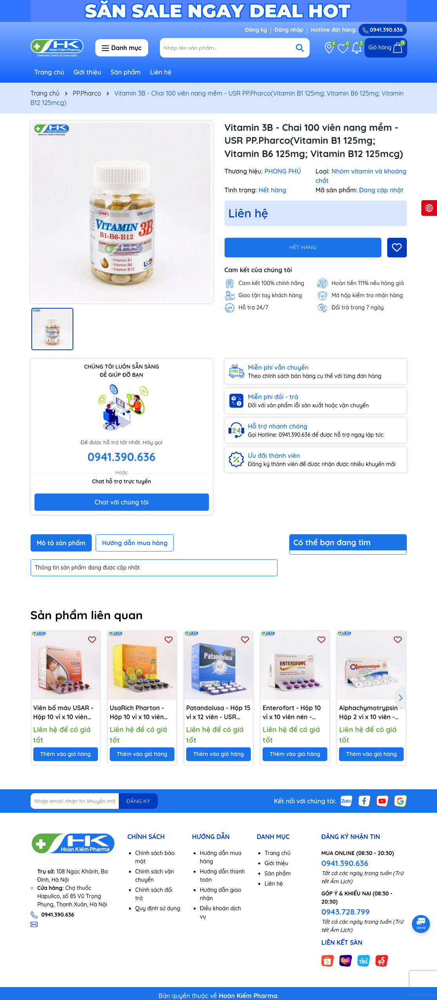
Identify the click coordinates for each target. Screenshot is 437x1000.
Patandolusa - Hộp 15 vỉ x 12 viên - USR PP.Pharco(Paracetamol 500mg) (218, 712)
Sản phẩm (126, 72)
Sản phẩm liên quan (87, 615)
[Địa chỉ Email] (94, 801)
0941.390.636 (344, 863)
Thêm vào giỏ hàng (65, 754)
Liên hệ (160, 72)
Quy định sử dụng (157, 908)
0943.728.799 (345, 912)
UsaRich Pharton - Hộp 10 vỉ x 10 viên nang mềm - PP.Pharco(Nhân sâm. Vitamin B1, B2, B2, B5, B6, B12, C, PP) (142, 712)
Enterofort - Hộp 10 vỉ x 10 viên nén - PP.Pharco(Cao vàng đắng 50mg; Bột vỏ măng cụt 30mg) (293, 712)
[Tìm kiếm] (300, 48)
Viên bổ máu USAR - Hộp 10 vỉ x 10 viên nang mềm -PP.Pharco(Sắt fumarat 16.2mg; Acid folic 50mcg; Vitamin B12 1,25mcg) (65, 712)
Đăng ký (256, 29)
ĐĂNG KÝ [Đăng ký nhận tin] (138, 801)
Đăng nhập (288, 29)
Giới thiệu (88, 72)
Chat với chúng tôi (121, 502)
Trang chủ (49, 72)
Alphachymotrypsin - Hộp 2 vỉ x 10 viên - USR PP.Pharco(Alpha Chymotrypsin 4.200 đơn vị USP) (371, 712)
